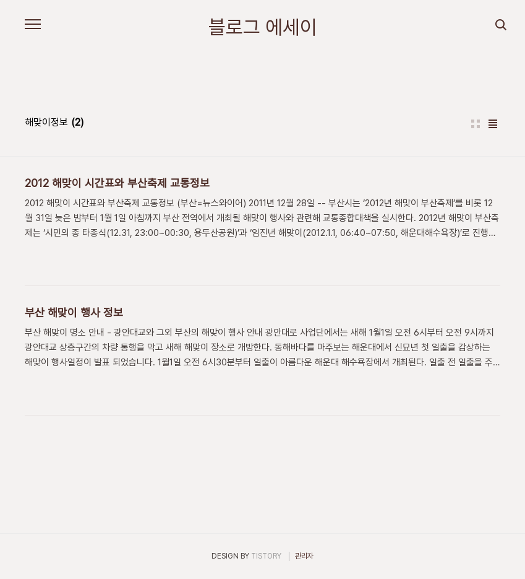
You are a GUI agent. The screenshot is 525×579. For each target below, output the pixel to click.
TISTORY (266, 556)
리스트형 (492, 123)
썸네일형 (475, 123)
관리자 (304, 556)
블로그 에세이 (262, 27)
